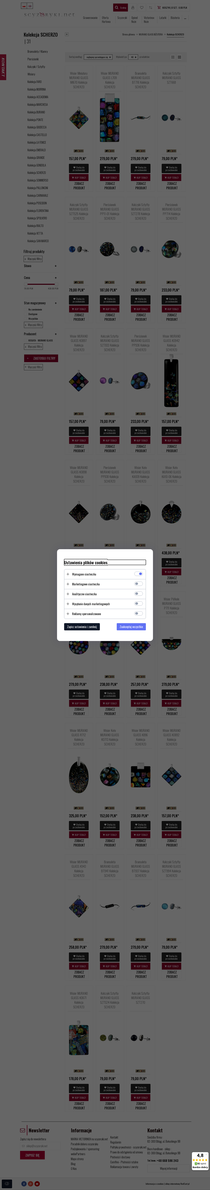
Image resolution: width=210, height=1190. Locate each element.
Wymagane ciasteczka (84, 574)
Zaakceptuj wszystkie (131, 626)
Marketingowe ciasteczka (86, 584)
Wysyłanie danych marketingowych (91, 604)
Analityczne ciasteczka (84, 594)
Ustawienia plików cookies (85, 562)
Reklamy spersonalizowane (86, 614)
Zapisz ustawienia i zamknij (82, 626)
